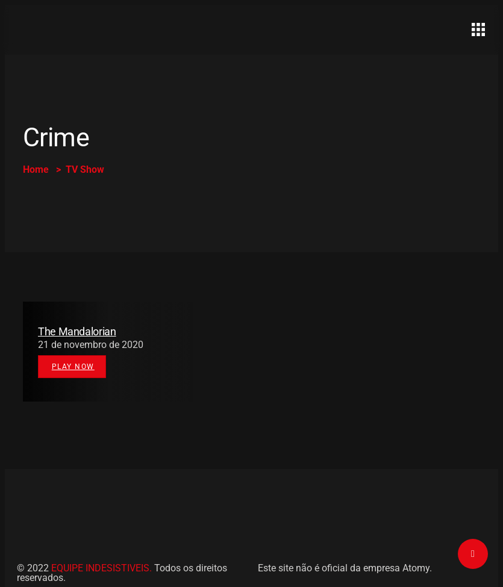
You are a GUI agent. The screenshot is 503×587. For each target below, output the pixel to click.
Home (36, 169)
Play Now (73, 366)
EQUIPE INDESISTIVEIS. (101, 568)
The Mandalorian (77, 331)
